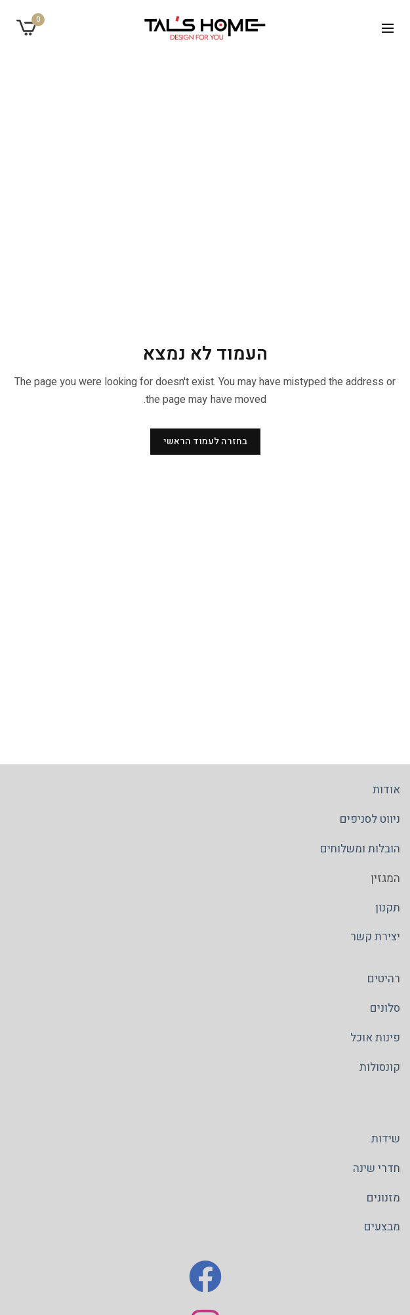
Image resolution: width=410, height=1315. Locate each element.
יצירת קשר (375, 937)
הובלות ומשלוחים (360, 849)
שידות (385, 1139)
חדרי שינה (376, 1168)
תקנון (387, 908)
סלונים (385, 1008)
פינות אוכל (375, 1038)
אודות (386, 790)
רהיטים (383, 979)
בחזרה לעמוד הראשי (205, 441)
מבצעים (382, 1227)
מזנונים (383, 1198)
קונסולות (379, 1067)
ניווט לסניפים (370, 819)
